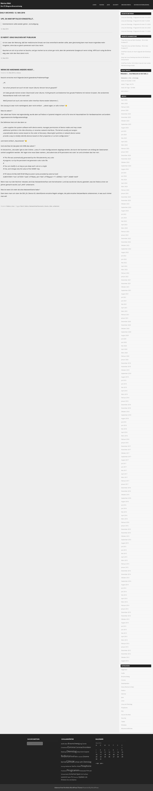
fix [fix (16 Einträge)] (78, 756)
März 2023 (124, 228)
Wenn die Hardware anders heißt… (17, 70)
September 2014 (126, 581)
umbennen (56, 206)
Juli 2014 (123, 588)
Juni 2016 (124, 508)
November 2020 (126, 325)
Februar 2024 (125, 190)
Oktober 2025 (125, 121)
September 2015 (126, 539)
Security (115, 5)
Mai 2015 (124, 553)
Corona (123, 680)
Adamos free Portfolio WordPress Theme (68, 788)
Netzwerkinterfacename (36, 206)
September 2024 (126, 166)
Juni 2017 (124, 467)
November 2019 (126, 366)
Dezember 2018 (126, 404)
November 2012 (126, 654)
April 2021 (124, 308)
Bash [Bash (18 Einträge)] (66, 743)
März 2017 (124, 477)
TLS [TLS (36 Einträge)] (72, 777)
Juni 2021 (124, 301)
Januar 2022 (124, 276)
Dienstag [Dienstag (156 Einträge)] (72, 751)
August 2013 (125, 623)
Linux (94, 5)
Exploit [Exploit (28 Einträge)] (86, 752)
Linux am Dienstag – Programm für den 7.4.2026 (135, 21)
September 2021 (126, 290)
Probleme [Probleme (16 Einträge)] (63, 771)
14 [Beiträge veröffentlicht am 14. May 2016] (118, 752)
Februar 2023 (125, 231)
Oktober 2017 (125, 453)
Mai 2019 (124, 387)
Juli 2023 (123, 214)
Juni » (101, 763)
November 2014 (126, 574)
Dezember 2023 (126, 197)
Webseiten (124, 78)
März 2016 (124, 519)
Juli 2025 (123, 131)
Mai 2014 (124, 595)
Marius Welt (6, 3)
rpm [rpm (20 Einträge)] (90, 771)
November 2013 (126, 616)
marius (19, 73)
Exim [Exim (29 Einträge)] (82, 752)
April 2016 (124, 515)
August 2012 (125, 661)
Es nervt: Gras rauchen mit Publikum (18, 37)
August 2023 (125, 211)
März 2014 (124, 602)
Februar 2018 (125, 439)
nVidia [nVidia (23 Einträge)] (78, 766)
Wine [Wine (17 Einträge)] (68, 780)
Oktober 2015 (125, 536)
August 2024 (125, 169)
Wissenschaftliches (126, 728)
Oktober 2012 (125, 657)
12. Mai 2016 (4, 29)
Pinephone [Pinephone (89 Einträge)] (86, 766)
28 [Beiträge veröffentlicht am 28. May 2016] (118, 757)
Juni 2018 (124, 425)
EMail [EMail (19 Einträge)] (78, 752)
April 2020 (124, 349)
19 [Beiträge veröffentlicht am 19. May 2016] (109, 754)
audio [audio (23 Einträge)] (63, 744)
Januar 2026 (124, 110)
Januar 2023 (124, 235)
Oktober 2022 (125, 245)
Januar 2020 (124, 359)
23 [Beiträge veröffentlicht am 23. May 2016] (96, 757)
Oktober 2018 (125, 411)
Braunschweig (126, 5)
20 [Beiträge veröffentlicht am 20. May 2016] (113, 754)
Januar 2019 (124, 401)
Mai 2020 (124, 346)
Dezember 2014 (126, 571)
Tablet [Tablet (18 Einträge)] (69, 777)
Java (108, 5)
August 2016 (125, 501)
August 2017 (125, 460)
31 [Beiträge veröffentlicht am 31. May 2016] (100, 759)
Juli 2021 (123, 297)
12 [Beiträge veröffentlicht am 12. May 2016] (109, 752)
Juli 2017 (123, 463)
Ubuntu (46, 206)
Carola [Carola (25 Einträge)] (84, 744)
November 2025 (126, 117)
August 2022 (125, 252)
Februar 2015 (125, 564)
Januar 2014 (124, 609)
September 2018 (126, 415)
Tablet (123, 721)
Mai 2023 (124, 221)
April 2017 (124, 474)
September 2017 (126, 456)
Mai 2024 (124, 179)
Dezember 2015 (126, 529)
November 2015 (126, 533)
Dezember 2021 (126, 280)
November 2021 (126, 283)
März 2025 (124, 145)
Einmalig (135, 78)
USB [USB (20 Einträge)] (86, 777)
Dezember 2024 (126, 155)
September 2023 (126, 207)
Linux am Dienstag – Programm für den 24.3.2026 (136, 28)
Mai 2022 (124, 262)
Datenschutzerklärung (141, 5)
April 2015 (124, 557)
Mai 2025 (124, 138)
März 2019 (124, 394)
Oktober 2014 (125, 577)
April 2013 (124, 636)
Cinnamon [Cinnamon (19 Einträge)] (64, 747)
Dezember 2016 (126, 488)
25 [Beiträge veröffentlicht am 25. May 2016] (105, 757)
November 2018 (126, 408)
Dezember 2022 (126, 238)
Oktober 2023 (125, 204)
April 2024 (124, 183)
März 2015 (124, 560)
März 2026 (124, 103)
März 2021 (124, 311)
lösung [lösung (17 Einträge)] (63, 766)
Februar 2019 (125, 397)
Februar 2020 (125, 356)
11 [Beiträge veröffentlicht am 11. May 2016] (105, 752)
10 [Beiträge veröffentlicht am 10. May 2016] (100, 752)
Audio (123, 673)
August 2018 (125, 418)
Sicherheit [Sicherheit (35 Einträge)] (72, 774)
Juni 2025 (124, 134)
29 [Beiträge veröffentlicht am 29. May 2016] (122, 757)
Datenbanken (125, 683)
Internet (123, 694)
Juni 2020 (124, 342)
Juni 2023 (124, 218)
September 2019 (126, 373)
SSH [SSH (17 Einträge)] (82, 774)
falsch (22, 206)
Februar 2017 (125, 481)
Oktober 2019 (125, 370)
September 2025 (126, 124)
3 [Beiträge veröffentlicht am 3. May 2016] (100, 750)
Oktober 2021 (125, 287)
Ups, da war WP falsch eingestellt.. (17, 19)
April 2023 (124, 224)
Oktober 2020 (125, 328)
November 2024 (126, 159)
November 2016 (126, 491)
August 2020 (125, 335)
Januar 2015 (124, 567)
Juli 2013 (123, 626)
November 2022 (126, 242)
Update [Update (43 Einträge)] (81, 777)
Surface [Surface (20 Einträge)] (85, 774)
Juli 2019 (123, 380)
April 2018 (124, 432)
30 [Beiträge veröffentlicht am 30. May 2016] (96, 759)
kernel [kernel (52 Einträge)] (63, 762)
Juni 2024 (124, 176)
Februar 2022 (125, 273)
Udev (50, 206)
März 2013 (124, 640)
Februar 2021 (125, 314)
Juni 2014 (124, 591)
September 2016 (126, 498)
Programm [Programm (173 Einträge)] (73, 770)
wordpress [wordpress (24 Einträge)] (73, 780)
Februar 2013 (125, 643)
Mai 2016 (124, 512)
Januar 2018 (124, 443)
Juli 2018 (123, 422)
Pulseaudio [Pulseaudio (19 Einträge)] (83, 771)
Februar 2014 (125, 605)
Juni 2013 (124, 629)
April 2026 (124, 100)
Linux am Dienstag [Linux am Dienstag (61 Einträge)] (83, 762)
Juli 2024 (123, 173)
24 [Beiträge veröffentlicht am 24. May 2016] (100, 757)
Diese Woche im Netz (127, 687)
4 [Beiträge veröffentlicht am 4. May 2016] (104, 750)
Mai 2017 (124, 470)
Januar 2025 (124, 152)
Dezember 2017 (126, 446)
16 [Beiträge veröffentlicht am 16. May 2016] (96, 754)
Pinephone (124, 707)
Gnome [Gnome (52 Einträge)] (86, 756)
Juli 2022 (123, 256)
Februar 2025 (125, 148)
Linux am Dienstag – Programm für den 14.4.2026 (136, 17)
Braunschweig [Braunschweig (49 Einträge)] (73, 743)
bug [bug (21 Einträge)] (81, 744)
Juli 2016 (123, 505)
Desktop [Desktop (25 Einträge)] (63, 752)
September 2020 (126, 332)
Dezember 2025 (126, 114)
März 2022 (124, 269)
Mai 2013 (124, 633)
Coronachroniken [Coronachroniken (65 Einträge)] (83, 747)
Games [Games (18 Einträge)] (81, 756)
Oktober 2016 (125, 494)
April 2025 (124, 141)
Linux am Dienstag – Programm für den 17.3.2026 (136, 31)
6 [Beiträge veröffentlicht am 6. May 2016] (113, 750)
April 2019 (124, 391)
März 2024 (124, 186)
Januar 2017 (124, 484)
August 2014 (125, 584)
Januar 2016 (124, 526)
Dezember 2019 (126, 363)
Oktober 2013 (125, 619)
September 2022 (126, 249)
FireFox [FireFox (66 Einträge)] (73, 756)
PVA (122, 711)
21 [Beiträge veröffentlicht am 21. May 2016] (118, 754)
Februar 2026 (125, 107)
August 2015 (125, 543)
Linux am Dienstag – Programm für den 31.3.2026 (136, 24)
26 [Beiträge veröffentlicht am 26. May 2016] (109, 757)
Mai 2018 (124, 429)
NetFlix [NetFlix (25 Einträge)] (74, 766)
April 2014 (124, 598)
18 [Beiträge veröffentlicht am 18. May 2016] (105, 754)
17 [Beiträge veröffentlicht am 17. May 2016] (100, 754)
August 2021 (125, 294)
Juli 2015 (123, 546)
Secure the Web (126, 714)
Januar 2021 (124, 318)
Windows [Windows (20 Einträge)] (63, 780)
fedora (27, 206)
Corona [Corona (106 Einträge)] (71, 747)
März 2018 (124, 436)
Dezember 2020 (126, 321)
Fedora (101, 5)
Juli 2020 (123, 339)
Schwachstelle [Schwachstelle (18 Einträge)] (65, 774)
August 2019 (125, 377)
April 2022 (124, 266)
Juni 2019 (124, 384)
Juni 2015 (124, 550)
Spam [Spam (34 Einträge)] (78, 774)
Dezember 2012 (126, 650)
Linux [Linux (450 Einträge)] (70, 761)
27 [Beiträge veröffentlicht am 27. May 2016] (113, 757)
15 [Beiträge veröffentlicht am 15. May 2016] (122, 752)
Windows (124, 725)
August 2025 (125, 128)
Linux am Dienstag (126, 704)
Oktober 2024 (125, 162)
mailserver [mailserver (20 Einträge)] (68, 766)
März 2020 (124, 353)
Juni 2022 (124, 259)
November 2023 (126, 200)
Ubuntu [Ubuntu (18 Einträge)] (76, 777)
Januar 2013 (124, 647)
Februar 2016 (125, 522)
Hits (130, 78)
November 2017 (126, 449)
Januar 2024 (124, 193)
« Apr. (97, 763)
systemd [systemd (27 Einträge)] (64, 777)
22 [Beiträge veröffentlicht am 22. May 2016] (122, 754)
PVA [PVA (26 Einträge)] (87, 771)
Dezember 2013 (126, 612)
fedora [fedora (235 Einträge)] (65, 756)
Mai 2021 (124, 304)
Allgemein (124, 669)
